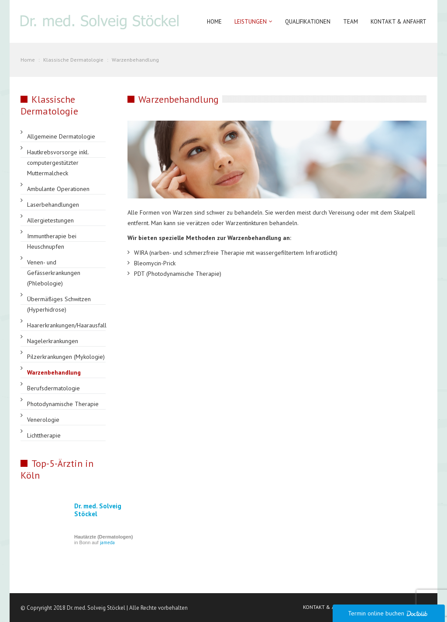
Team (350, 21)
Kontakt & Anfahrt (398, 21)
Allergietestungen (50, 220)
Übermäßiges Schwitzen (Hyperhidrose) (59, 304)
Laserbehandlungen (53, 204)
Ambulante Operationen (58, 189)
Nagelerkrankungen (52, 341)
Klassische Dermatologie (73, 59)
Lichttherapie (44, 435)
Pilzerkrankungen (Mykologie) (66, 357)
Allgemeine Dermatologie (61, 136)
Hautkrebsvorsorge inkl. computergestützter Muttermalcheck (58, 162)
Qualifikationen (307, 21)
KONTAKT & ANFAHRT (328, 607)
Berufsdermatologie (53, 388)
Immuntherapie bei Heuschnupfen (51, 241)
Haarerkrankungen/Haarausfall (67, 325)
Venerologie (43, 420)
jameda (107, 542)
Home (214, 21)
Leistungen (250, 21)
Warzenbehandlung (54, 372)
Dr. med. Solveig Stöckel (97, 510)
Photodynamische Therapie (63, 404)
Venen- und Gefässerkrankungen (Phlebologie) (53, 272)
